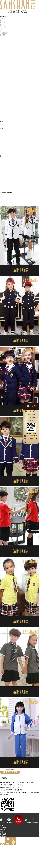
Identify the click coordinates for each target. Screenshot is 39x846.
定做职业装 (10, 778)
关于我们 (3, 834)
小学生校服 (3, 203)
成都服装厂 (21, 780)
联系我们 (3, 836)
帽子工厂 (17, 778)
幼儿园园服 (3, 205)
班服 (1, 198)
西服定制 (33, 778)
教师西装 (3, 196)
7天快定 (2, 38)
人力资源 (3, 47)
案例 (1, 832)
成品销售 (3, 40)
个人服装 (3, 23)
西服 (1, 18)
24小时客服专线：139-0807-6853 (10, 776)
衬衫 (1, 21)
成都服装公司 (13, 780)
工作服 (2, 31)
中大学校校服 (4, 200)
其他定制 (3, 35)
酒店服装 (3, 27)
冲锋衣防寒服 (4, 33)
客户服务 (3, 49)
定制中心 (3, 827)
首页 (1, 14)
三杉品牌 (3, 45)
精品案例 (3, 42)
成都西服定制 (25, 778)
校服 (1, 29)
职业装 (2, 25)
